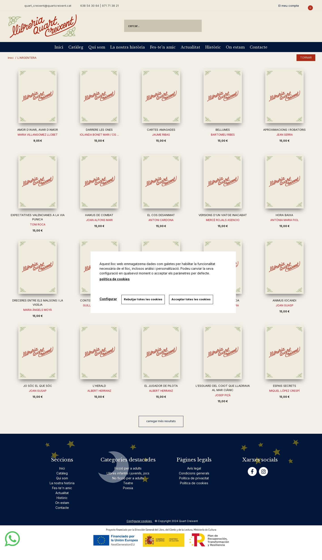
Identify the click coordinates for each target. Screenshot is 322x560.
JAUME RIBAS (161, 134)
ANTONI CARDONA (161, 220)
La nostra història (127, 47)
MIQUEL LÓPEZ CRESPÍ (284, 390)
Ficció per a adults (128, 468)
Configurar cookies (140, 521)
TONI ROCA (37, 224)
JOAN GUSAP (38, 390)
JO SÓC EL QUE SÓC (37, 385)
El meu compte (288, 5)
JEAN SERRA (284, 134)
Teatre (128, 483)
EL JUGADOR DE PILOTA (161, 385)
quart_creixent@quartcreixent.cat (47, 5)
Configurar (108, 299)
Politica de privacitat (194, 478)
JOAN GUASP (284, 305)
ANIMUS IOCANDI (284, 300)
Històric (213, 47)
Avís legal (194, 468)
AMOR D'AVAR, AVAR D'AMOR (37, 129)
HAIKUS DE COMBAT (99, 215)
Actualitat (190, 47)
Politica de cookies (194, 483)
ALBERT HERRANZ (99, 390)
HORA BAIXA (284, 215)
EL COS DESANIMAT (161, 215)
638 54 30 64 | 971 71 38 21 (99, 5)
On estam (235, 47)
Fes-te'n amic (163, 47)
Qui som (96, 47)
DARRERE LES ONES (99, 129)
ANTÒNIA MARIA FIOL (284, 220)
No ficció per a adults (128, 478)
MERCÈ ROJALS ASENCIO (222, 220)
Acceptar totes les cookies (191, 299)
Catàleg (75, 47)
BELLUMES (223, 129)
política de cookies (115, 279)
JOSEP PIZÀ (223, 395)
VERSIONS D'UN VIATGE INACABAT (223, 215)
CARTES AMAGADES (161, 129)
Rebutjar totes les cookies (143, 299)
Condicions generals (194, 473)
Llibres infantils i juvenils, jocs (128, 473)
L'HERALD (99, 385)
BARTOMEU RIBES (223, 134)
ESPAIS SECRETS (284, 385)
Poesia (128, 488)
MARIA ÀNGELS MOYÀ (37, 310)
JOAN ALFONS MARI (99, 220)
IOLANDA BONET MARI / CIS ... (99, 134)
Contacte (258, 47)
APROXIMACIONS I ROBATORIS (284, 129)
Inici (59, 47)
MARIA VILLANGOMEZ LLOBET (38, 134)
